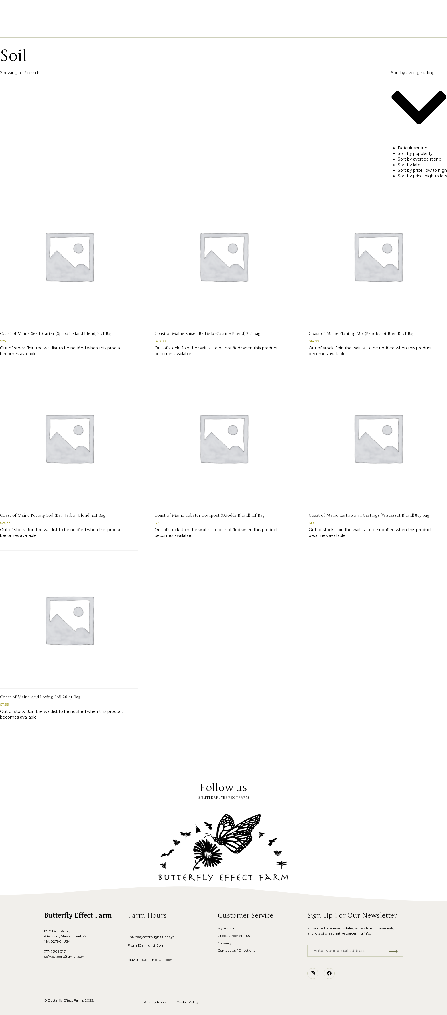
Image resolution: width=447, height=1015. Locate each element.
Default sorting (413, 148)
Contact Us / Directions (236, 950)
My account (227, 928)
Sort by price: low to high (422, 170)
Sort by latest (411, 164)
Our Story (217, 29)
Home (137, 29)
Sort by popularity (415, 153)
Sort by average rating (420, 159)
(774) (48, 951)
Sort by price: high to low (422, 176)
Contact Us (300, 29)
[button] (36, 11)
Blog (273, 29)
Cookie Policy (187, 1002)
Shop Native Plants (174, 29)
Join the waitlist (42, 348)
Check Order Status (234, 935)
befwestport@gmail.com (65, 956)
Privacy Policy (155, 1002)
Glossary (248, 29)
